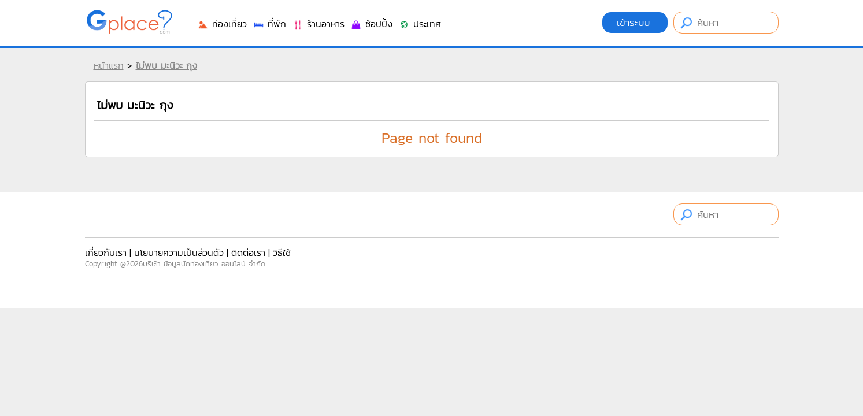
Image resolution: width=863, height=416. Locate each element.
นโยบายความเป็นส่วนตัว (179, 252)
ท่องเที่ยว (222, 24)
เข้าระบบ (635, 22)
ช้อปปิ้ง (371, 24)
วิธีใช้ (282, 252)
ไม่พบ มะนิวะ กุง (166, 65)
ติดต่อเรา (248, 252)
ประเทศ (419, 24)
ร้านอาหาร (318, 24)
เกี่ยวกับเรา (106, 252)
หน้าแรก (109, 65)
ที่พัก (269, 24)
